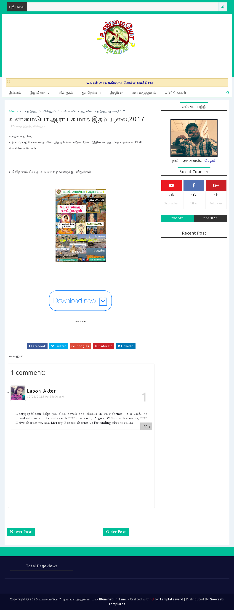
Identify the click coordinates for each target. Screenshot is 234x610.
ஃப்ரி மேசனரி (175, 93)
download (80, 321)
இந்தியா (116, 93)
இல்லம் (15, 93)
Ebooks (177, 218)
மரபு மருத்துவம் (143, 93)
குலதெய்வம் (91, 93)
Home (13, 111)
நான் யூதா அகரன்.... (194, 160)
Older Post (116, 531)
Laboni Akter (41, 390)
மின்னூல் (66, 93)
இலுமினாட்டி (40, 93)
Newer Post (21, 531)
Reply (146, 426)
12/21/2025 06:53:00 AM (46, 396)
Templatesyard (171, 599)
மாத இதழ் (30, 111)
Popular (210, 218)
